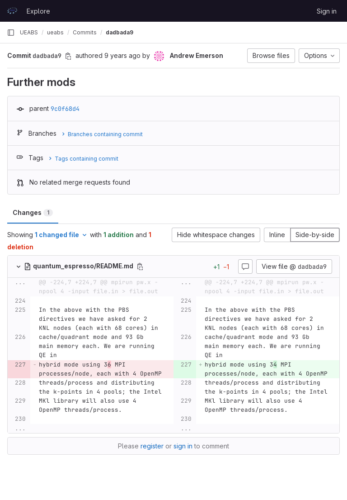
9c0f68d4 (65, 109)
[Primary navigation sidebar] (11, 32)
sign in (183, 446)
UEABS (29, 32)
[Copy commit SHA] (68, 56)
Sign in (327, 11)
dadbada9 (119, 32)
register (152, 446)
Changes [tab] (33, 212)
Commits (85, 32)
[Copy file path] (140, 266)
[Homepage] (12, 11)
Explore (38, 11)
